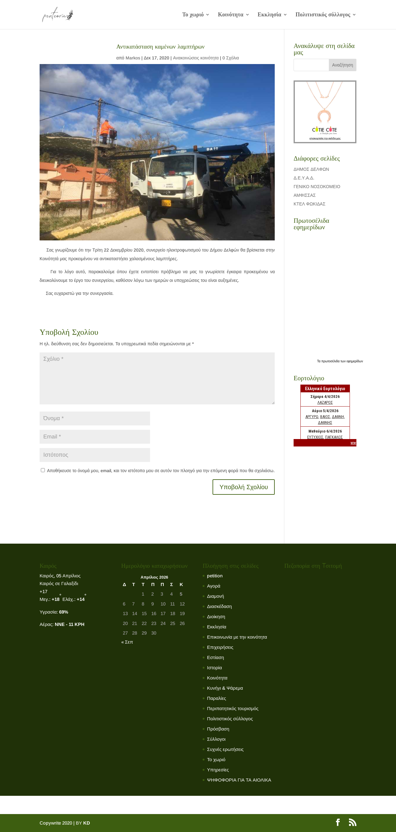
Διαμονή (215, 596)
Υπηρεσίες (218, 769)
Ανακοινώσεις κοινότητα (196, 57)
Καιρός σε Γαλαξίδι (59, 583)
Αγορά (213, 585)
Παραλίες (216, 698)
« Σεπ (127, 641)
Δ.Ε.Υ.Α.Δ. (304, 177)
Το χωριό (193, 15)
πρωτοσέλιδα (331, 361)
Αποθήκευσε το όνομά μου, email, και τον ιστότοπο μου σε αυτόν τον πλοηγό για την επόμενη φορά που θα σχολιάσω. (161, 470)
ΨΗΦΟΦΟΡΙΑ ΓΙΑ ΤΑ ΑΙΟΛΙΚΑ (239, 779)
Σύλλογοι (216, 739)
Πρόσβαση (218, 728)
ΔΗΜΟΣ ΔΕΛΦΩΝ (311, 169)
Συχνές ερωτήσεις (225, 749)
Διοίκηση (216, 616)
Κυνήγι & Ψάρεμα (225, 688)
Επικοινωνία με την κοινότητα (237, 637)
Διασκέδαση (219, 606)
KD (86, 823)
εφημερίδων (354, 361)
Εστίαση (215, 657)
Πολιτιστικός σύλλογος (322, 15)
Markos (133, 57)
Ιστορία (214, 667)
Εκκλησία (269, 15)
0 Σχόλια (230, 57)
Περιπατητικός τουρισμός (232, 708)
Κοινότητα (230, 15)
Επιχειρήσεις (220, 647)
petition (215, 575)
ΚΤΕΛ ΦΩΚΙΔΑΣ (309, 203)
